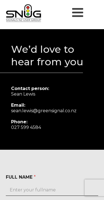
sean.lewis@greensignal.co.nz (44, 110)
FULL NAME (21, 177)
